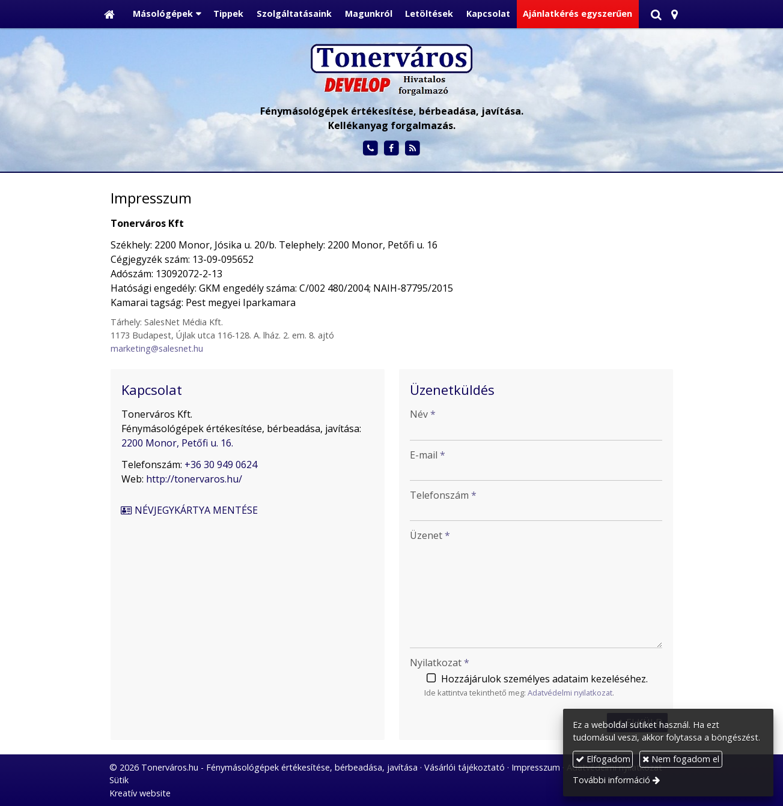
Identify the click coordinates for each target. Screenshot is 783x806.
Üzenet (430, 535)
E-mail (427, 455)
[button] (675, 14)
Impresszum (535, 767)
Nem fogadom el (680, 759)
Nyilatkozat (439, 662)
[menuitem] (229, 14)
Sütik (119, 780)
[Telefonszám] (370, 148)
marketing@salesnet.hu (157, 348)
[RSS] (412, 148)
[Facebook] (391, 148)
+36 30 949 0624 (220, 464)
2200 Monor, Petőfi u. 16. (177, 443)
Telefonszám (443, 495)
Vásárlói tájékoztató (464, 767)
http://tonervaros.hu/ (194, 479)
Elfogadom (603, 759)
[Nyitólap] (109, 14)
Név (423, 414)
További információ (611, 780)
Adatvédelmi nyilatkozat (570, 692)
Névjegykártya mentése (189, 510)
